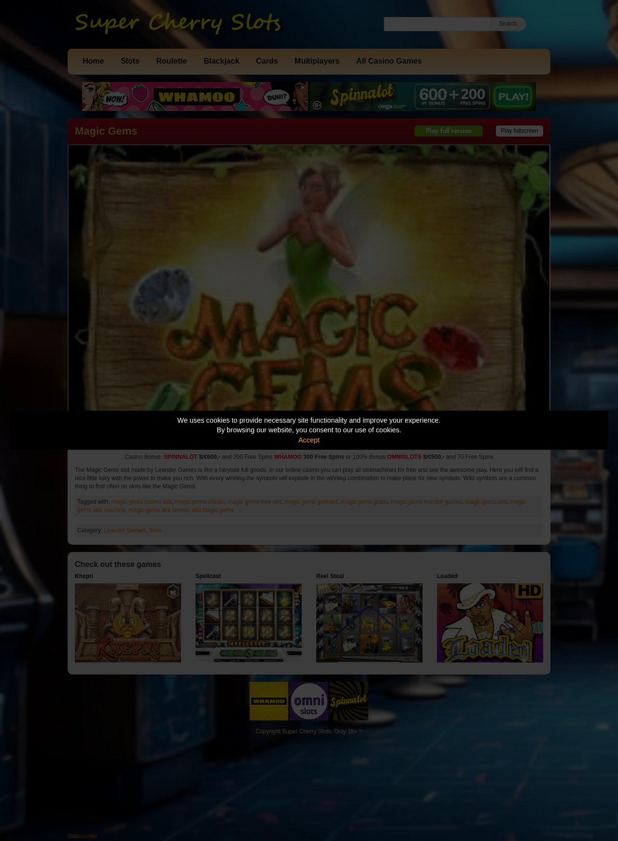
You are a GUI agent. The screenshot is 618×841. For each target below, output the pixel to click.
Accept (309, 440)
